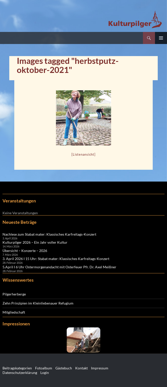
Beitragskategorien (17, 368)
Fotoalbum (43, 368)
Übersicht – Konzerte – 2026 (25, 250)
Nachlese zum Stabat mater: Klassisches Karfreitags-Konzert (49, 234)
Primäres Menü (161, 38)
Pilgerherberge (14, 294)
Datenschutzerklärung (20, 372)
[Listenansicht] (83, 154)
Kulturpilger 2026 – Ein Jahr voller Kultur (35, 242)
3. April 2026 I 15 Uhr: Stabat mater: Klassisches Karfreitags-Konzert (56, 258)
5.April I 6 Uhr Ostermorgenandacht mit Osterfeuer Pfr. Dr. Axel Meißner (59, 267)
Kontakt (81, 368)
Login (44, 372)
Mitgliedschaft (14, 312)
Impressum (99, 368)
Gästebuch (63, 368)
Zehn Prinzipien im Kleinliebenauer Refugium (38, 303)
